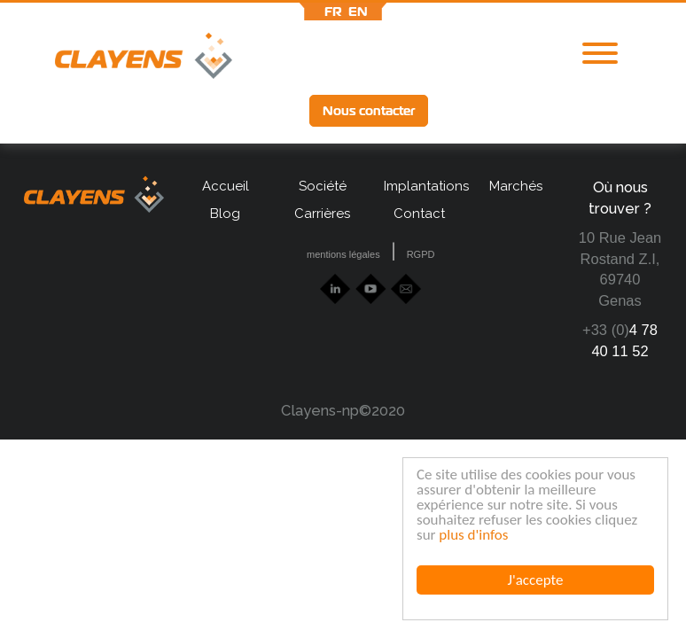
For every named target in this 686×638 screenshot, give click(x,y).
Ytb (520, 112)
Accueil (225, 186)
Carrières (322, 214)
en (358, 11)
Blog (225, 214)
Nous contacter (369, 111)
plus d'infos (473, 534)
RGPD (421, 254)
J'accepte (536, 580)
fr (333, 11)
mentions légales (343, 254)
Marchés (515, 186)
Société (323, 186)
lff (583, 110)
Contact (419, 214)
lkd (463, 112)
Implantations (419, 186)
